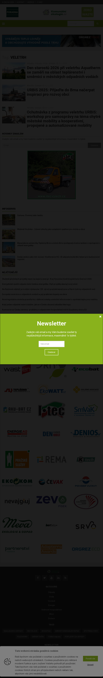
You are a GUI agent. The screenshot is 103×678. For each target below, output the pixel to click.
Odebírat (51, 198)
